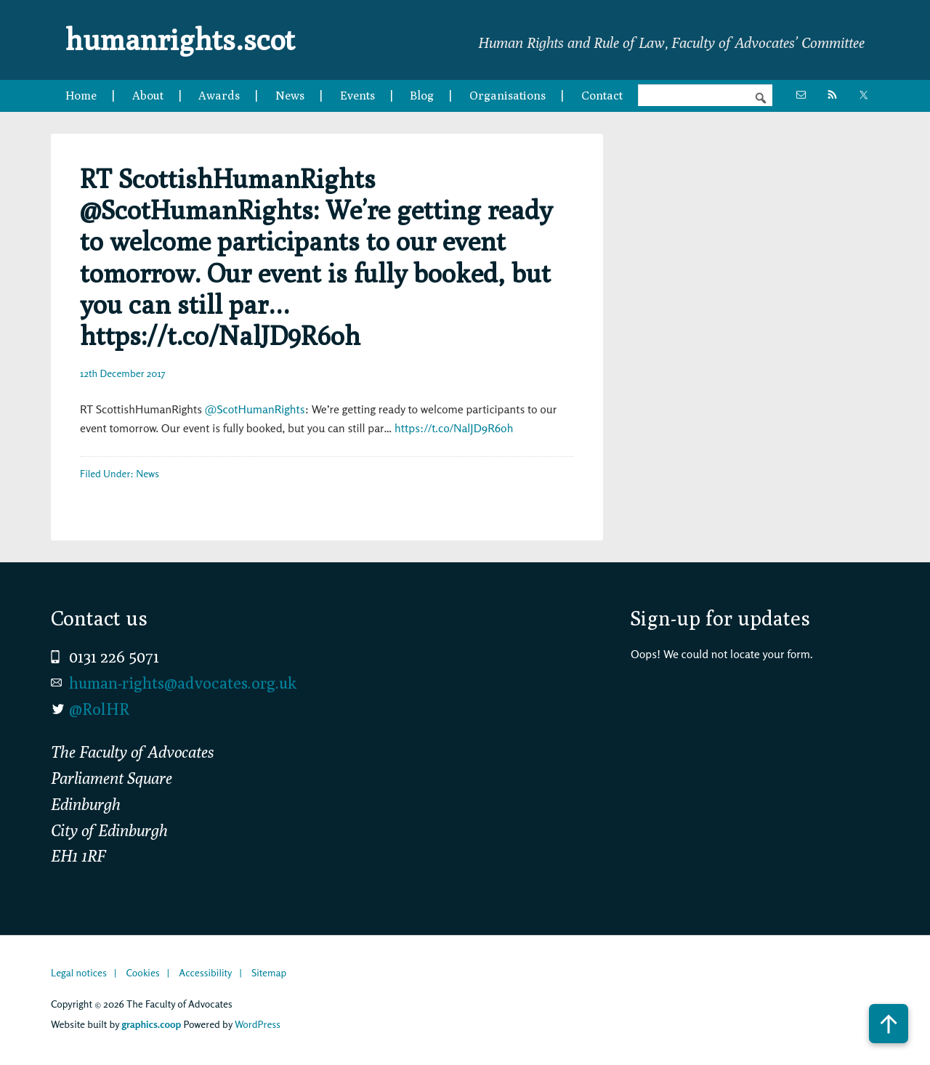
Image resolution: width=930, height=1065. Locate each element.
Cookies (142, 972)
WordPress (257, 1024)
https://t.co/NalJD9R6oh (454, 428)
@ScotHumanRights (255, 409)
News (147, 473)
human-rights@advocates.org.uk (182, 682)
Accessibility (205, 972)
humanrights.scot (180, 39)
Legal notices (79, 972)
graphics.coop (151, 1024)
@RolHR (99, 709)
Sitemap (268, 972)
